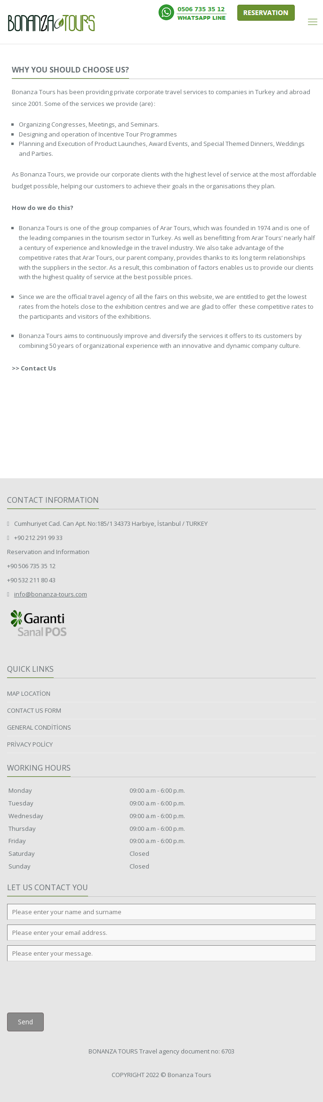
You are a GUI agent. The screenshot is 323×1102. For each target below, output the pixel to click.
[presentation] (78, 984)
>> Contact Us (34, 368)
